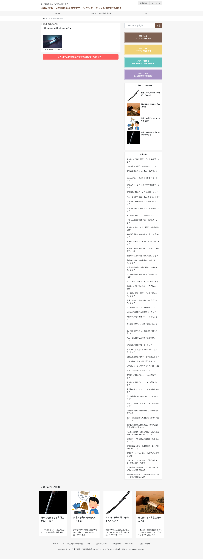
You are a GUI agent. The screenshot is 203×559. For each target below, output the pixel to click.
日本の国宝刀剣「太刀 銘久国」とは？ (141, 312)
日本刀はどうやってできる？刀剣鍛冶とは (143, 366)
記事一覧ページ (102, 549)
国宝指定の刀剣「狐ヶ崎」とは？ (139, 345)
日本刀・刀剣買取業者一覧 (101, 13)
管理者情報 (143, 3)
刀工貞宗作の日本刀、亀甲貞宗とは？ (141, 307)
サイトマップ (156, 3)
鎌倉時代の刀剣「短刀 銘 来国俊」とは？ (142, 256)
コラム (144, 13)
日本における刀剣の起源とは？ (138, 370)
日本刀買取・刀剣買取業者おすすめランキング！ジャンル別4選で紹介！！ (82, 8)
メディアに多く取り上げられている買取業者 (143, 62)
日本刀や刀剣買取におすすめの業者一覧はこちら (81, 57)
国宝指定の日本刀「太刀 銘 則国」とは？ (142, 192)
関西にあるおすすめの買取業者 (143, 50)
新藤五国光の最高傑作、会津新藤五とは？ (143, 357)
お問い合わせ (145, 549)
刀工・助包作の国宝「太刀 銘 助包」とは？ (143, 197)
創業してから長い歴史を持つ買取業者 (143, 74)
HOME (58, 13)
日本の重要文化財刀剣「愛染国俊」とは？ (143, 361)
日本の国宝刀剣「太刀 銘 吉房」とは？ (141, 166)
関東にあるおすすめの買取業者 (143, 37)
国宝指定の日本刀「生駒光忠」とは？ (141, 215)
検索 (158, 25)
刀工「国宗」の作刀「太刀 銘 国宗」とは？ (143, 282)
